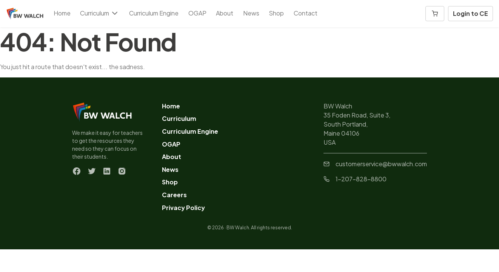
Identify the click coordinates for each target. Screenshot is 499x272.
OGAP (197, 13)
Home (62, 13)
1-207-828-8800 (355, 179)
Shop (276, 13)
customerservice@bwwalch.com (375, 164)
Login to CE (470, 13)
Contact (305, 13)
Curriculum (179, 118)
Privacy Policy (183, 208)
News (251, 13)
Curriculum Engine (154, 13)
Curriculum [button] (99, 13)
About (224, 13)
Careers (174, 195)
